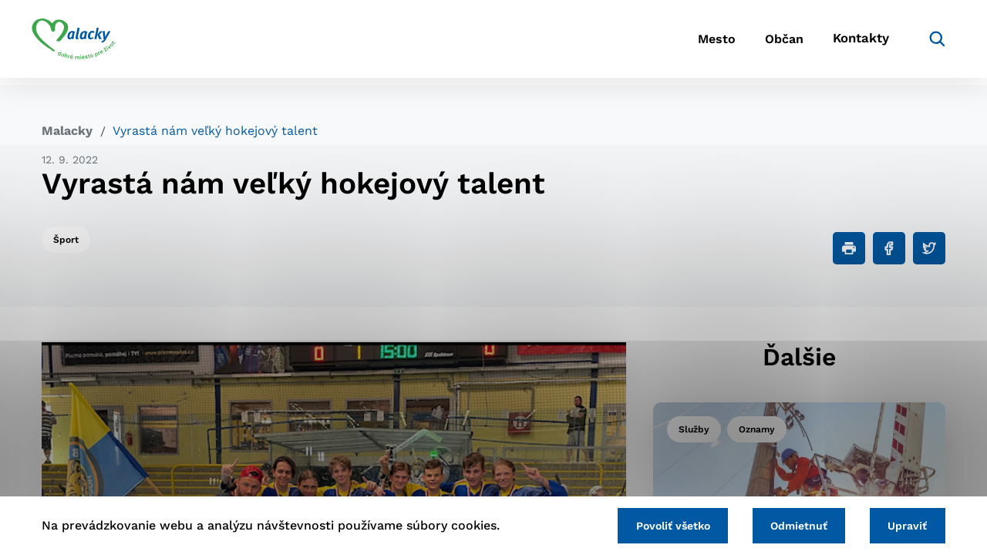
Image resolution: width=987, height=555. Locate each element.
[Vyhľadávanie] (922, 42)
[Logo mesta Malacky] (84, 42)
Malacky (67, 130)
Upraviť (905, 525)
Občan (762, 42)
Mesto (686, 42)
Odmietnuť (792, 525)
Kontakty (848, 42)
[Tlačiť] (849, 248)
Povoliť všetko (662, 525)
